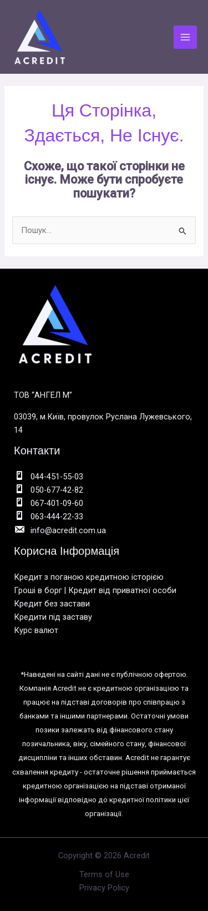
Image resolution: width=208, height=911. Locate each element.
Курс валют (36, 630)
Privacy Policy (104, 888)
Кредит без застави (52, 604)
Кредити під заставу (53, 617)
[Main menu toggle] (185, 37)
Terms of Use (104, 874)
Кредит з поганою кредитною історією (89, 577)
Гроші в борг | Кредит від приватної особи (95, 590)
